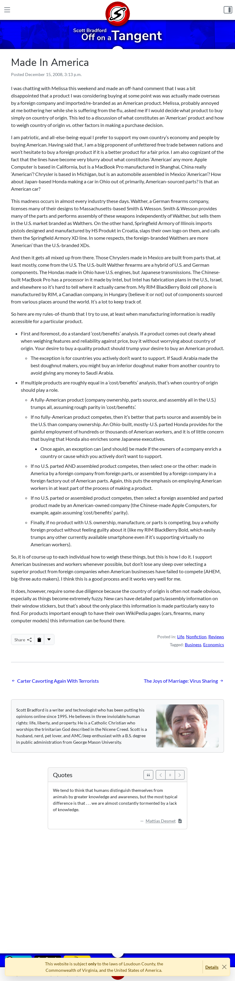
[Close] (224, 967)
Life (180, 636)
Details (211, 967)
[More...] (49, 639)
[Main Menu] (7, 10)
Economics (213, 644)
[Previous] (161, 775)
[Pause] (170, 775)
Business (193, 644)
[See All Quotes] (148, 775)
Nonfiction (196, 636)
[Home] (117, 10)
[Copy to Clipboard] (39, 639)
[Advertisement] (117, 887)
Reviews (216, 636)
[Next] (180, 775)
